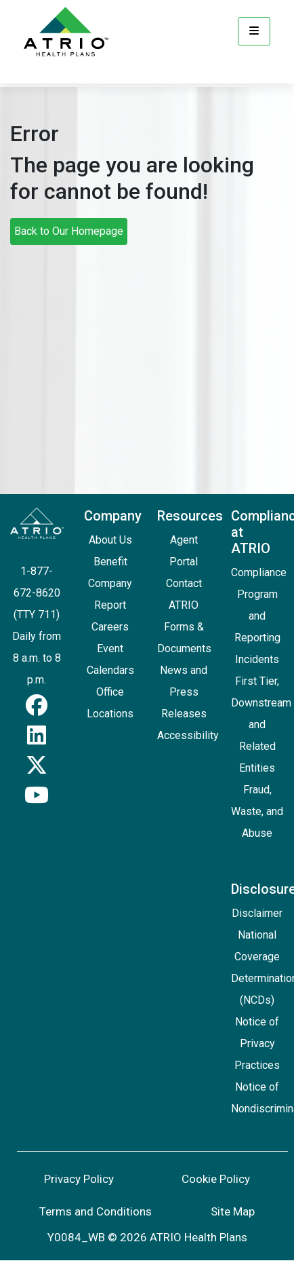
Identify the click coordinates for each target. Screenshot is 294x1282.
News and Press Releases (183, 692)
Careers (110, 626)
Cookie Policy (216, 1179)
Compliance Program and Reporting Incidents (259, 616)
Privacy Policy (79, 1179)
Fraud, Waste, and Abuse (257, 811)
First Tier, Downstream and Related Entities (261, 724)
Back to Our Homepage (68, 231)
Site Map (233, 1211)
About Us (110, 539)
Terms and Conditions (95, 1211)
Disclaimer (257, 913)
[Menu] (254, 31)
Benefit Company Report (110, 583)
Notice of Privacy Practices (257, 1043)
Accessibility (188, 735)
